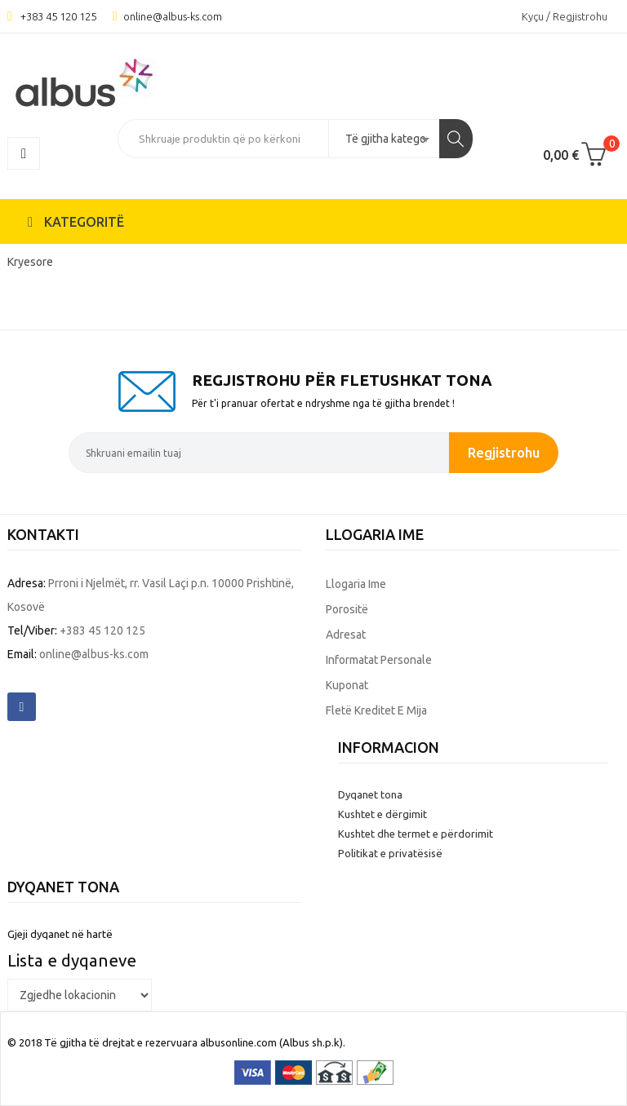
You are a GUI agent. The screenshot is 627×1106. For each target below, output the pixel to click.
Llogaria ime (356, 584)
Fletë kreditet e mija (376, 710)
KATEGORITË (76, 222)
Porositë (347, 609)
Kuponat (347, 685)
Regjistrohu (504, 452)
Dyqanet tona (370, 794)
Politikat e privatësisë (390, 853)
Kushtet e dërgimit (382, 814)
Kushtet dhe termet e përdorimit (415, 833)
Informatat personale (379, 659)
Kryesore (30, 261)
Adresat (346, 634)
